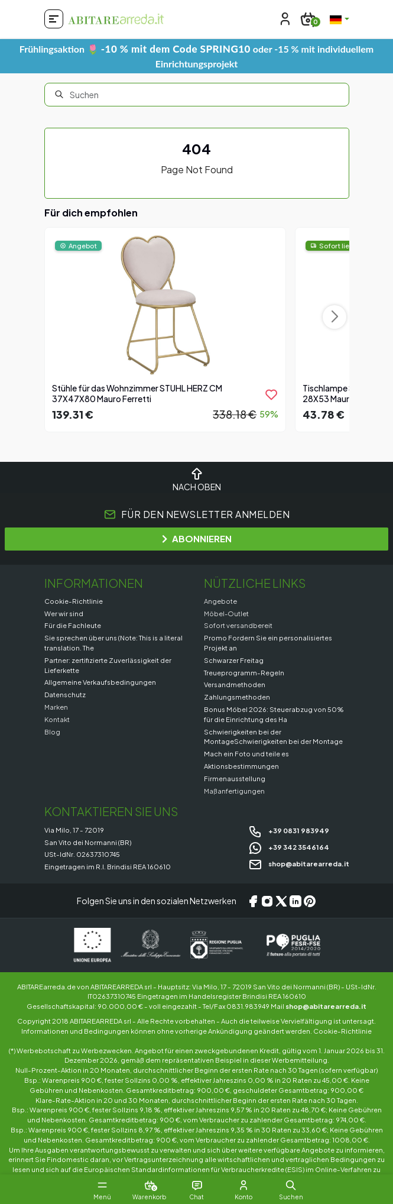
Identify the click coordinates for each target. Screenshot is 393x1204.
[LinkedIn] (295, 900)
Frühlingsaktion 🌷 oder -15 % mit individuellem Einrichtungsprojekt (196, 56)
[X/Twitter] (281, 900)
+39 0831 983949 (288, 830)
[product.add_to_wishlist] (271, 394)
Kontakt (57, 719)
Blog (52, 731)
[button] (291, 1185)
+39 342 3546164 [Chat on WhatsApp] (288, 847)
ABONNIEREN (197, 538)
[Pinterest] (310, 900)
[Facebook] (253, 900)
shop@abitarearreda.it (298, 863)
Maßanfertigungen (234, 791)
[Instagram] (267, 900)
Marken (56, 707)
